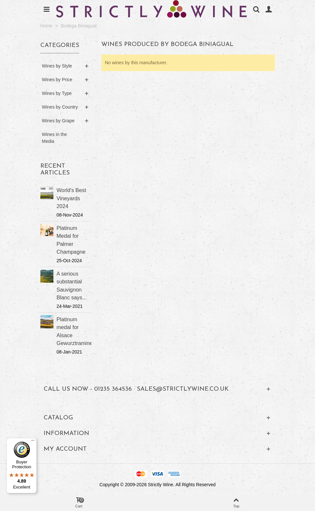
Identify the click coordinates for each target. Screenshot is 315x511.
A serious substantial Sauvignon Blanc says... (72, 285)
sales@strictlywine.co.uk (183, 389)
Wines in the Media (54, 138)
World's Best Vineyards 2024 (71, 198)
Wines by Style (57, 65)
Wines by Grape (58, 120)
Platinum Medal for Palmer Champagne (71, 240)
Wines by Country (60, 107)
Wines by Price (57, 79)
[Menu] (33, 442)
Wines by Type (57, 93)
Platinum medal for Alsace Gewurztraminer (74, 331)
